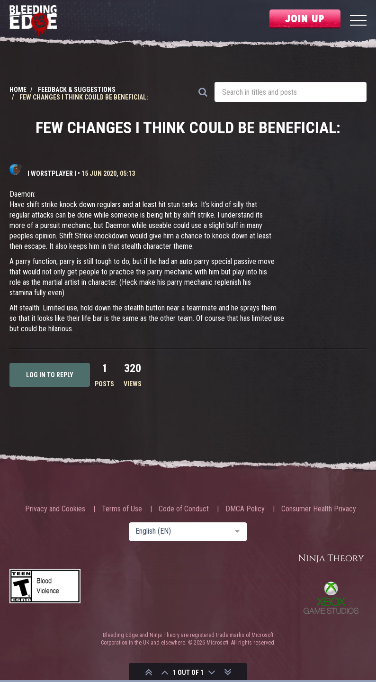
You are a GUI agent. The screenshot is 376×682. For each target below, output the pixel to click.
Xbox (331, 597)
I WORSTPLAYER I (51, 173)
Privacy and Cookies (55, 509)
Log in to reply (49, 375)
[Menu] (358, 21)
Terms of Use (122, 509)
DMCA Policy (245, 509)
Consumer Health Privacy (318, 509)
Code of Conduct (184, 509)
